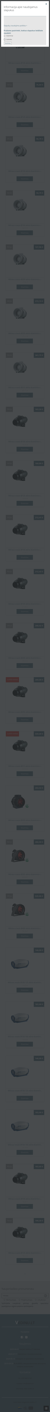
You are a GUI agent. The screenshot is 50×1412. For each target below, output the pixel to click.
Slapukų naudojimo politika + (15, 25)
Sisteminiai (9, 36)
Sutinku (8, 43)
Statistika (9, 39)
